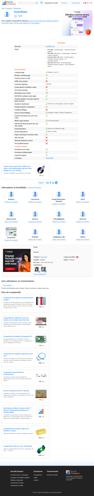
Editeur (66, 260)
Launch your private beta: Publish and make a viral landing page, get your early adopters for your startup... (17, 168)
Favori (15, 16)
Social (75, 472)
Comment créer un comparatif (19, 475)
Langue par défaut (69, 257)
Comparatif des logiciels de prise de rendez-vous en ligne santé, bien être (16, 319)
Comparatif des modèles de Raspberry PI (17, 336)
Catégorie (37, 257)
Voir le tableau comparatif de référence (14, 21)
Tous (3, 8)
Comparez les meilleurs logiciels (19, 477)
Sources (36, 252)
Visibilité (36, 260)
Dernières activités (52, 475)
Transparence (38, 475)
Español (91, 3)
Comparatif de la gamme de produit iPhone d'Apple (18, 299)
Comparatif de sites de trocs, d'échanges (17, 446)
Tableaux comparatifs (16, 480)
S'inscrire (64, 3)
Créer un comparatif (41, 3)
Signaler (41, 182)
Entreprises (17, 8)
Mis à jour (37, 262)
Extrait (36, 247)
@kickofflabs (49, 158)
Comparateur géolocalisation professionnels (13, 373)
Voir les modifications (40, 274)
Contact (36, 480)
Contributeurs (38, 265)
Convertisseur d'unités (17, 483)
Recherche (37, 3)
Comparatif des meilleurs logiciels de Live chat (18, 355)
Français (85, 3)
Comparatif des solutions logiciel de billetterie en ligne (16, 430)
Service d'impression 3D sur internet (16, 391)
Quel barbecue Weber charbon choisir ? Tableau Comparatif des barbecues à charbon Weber (17, 410)
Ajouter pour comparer (34, 187)
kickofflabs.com (50, 46)
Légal (35, 477)
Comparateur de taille (51, 3)
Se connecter (76, 3)
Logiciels (9, 8)
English (88, 3)
